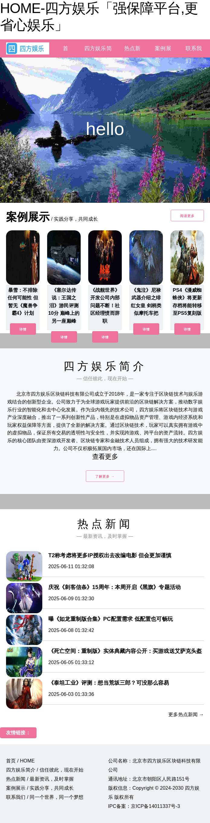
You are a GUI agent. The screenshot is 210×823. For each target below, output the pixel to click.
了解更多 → (105, 476)
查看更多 (105, 456)
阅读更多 (187, 216)
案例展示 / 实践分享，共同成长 (40, 788)
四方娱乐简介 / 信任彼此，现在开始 (44, 769)
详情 (23, 329)
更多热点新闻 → (186, 714)
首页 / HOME (20, 760)
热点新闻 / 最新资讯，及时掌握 (40, 779)
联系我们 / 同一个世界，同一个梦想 (44, 797)
